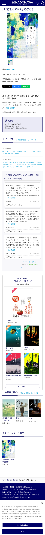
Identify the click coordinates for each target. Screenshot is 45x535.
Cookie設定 (6, 497)
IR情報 (12, 487)
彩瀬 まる (10, 69)
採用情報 (19, 487)
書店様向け (20, 489)
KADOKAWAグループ (9, 492)
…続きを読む (10, 108)
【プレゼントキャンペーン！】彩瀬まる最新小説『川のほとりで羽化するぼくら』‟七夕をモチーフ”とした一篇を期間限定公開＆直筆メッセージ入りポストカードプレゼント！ (22, 165)
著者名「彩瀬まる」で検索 (29, 393)
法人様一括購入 (31, 489)
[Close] (42, 503)
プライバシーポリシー (20, 495)
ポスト (8, 86)
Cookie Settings (22, 525)
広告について (27, 487)
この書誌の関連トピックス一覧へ (27, 140)
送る (26, 86)
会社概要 (5, 487)
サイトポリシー (34, 495)
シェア (17, 86)
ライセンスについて (8, 489)
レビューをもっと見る (29, 262)
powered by (30, 264)
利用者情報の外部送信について (22, 497)
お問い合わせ (6, 495)
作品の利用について (24, 492)
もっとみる (21, 386)
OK (22, 531)
